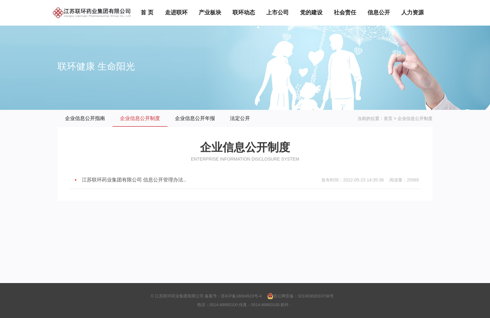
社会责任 (345, 12)
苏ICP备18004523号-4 (241, 296)
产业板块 (210, 12)
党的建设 (311, 12)
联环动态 (243, 12)
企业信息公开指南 (85, 118)
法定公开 (240, 118)
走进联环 (176, 12)
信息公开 (379, 12)
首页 (388, 118)
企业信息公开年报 (195, 118)
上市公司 (277, 12)
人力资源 (412, 12)
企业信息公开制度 (140, 118)
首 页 (147, 12)
